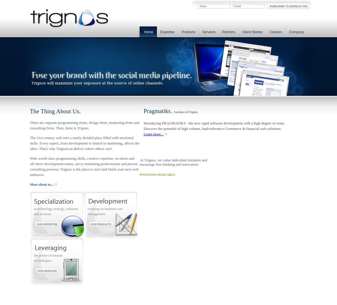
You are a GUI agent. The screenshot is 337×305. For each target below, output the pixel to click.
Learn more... (154, 134)
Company (296, 32)
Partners (228, 32)
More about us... (42, 185)
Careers (276, 32)
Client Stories (252, 32)
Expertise (167, 32)
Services (209, 32)
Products (188, 32)
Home (148, 32)
